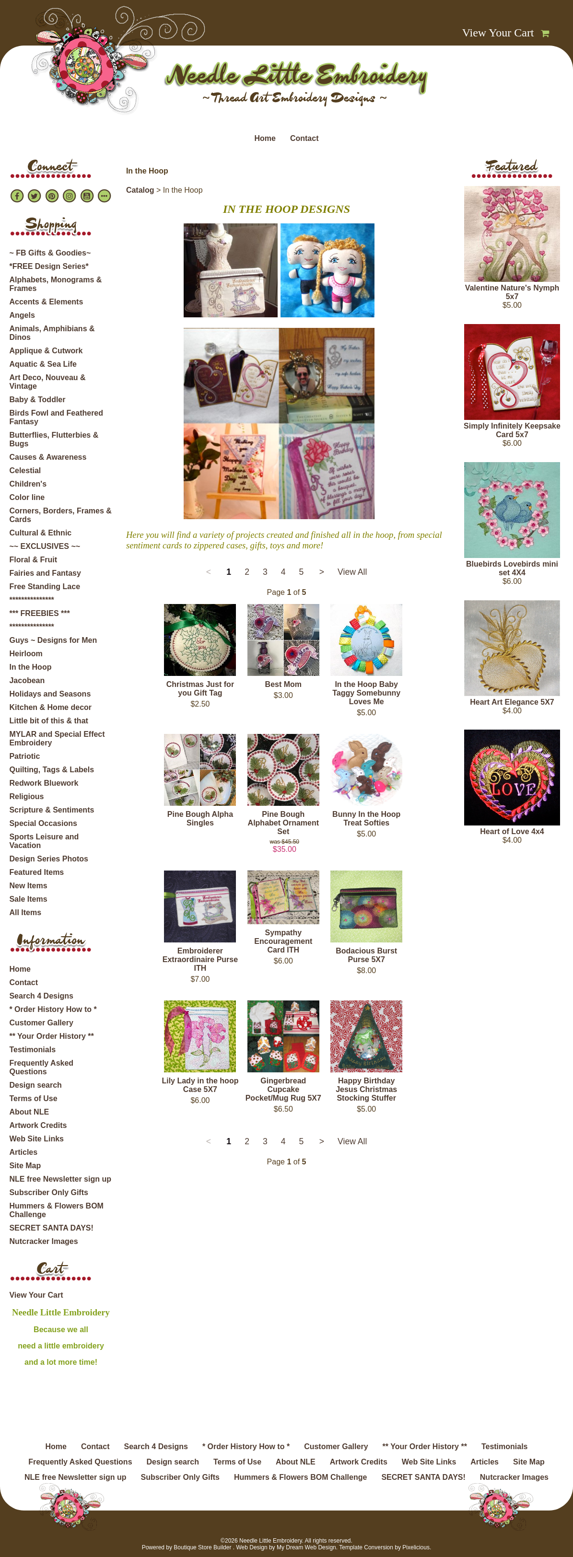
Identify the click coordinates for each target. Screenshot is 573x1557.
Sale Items (28, 899)
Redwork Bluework (43, 783)
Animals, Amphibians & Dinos (51, 333)
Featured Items (36, 872)
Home (264, 138)
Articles (23, 1152)
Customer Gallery (41, 1023)
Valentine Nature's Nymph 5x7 (512, 292)
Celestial (25, 470)
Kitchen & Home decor (50, 707)
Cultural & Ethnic (40, 533)
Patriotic (24, 756)
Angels (22, 315)
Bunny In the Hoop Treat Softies (366, 818)
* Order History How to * (52, 1009)
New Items (28, 886)
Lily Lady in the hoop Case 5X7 (200, 1085)
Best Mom (283, 684)
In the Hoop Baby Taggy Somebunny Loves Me (366, 693)
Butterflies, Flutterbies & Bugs (53, 439)
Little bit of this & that (48, 721)
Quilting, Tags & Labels (51, 770)
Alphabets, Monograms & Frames (55, 284)
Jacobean (27, 680)
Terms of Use (33, 1098)
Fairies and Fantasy (45, 573)
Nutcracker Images (43, 1241)
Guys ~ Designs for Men (53, 640)
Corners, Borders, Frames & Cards (60, 515)
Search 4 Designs (41, 996)
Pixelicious (416, 1547)
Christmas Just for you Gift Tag (200, 688)
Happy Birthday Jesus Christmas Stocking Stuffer (366, 1089)
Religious (26, 796)
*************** (31, 600)
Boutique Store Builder (202, 1547)
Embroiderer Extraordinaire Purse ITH (200, 959)
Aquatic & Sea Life (42, 364)
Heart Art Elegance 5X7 (512, 702)
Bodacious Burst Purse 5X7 (366, 955)
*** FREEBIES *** (39, 613)
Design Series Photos (48, 859)
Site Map (25, 1166)
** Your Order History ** (51, 1036)
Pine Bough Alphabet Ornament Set (283, 823)
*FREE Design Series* (48, 266)
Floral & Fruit (33, 560)
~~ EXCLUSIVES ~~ (44, 546)
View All (352, 572)
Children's (28, 484)
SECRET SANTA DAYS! (51, 1228)
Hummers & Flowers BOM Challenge (56, 1210)
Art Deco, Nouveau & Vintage (47, 381)
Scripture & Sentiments (51, 810)
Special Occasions (43, 823)
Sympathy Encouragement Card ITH (283, 941)
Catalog (140, 190)
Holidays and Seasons (50, 694)
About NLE (29, 1112)
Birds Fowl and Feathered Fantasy (56, 417)
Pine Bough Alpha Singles (200, 818)
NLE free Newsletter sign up (60, 1179)
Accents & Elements (46, 302)
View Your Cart (498, 32)
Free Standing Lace (44, 586)
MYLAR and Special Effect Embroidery (57, 738)
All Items (25, 912)
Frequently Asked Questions (41, 1067)
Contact (304, 138)
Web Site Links (36, 1139)
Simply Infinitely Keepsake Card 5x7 (512, 430)
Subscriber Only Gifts (48, 1192)
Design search (35, 1085)
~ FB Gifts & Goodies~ (50, 253)
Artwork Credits (38, 1125)
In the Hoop (30, 667)
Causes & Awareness (47, 457)
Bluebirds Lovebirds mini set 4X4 (512, 568)
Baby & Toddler (37, 399)
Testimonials (32, 1050)
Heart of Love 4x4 (512, 831)
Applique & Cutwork (45, 351)
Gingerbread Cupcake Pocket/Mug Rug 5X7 (283, 1089)
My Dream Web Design (306, 1547)
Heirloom (25, 654)
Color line (27, 497)
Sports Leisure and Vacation (44, 841)
